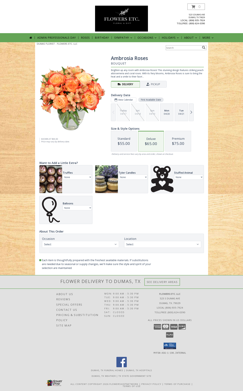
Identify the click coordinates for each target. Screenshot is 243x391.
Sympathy (123, 37)
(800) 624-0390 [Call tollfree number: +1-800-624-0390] (197, 23)
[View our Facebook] (121, 366)
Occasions (147, 37)
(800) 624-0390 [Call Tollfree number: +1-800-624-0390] (176, 312)
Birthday (102, 37)
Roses (85, 37)
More (208, 37)
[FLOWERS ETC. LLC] (121, 18)
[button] (196, 7)
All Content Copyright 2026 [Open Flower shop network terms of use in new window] (89, 383)
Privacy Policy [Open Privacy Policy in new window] (151, 383)
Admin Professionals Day (56, 37)
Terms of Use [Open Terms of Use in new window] (132, 386)
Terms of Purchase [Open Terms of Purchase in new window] (177, 383)
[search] (203, 47)
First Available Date (151, 99)
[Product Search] (183, 47)
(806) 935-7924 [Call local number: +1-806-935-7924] (197, 20)
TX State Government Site (135, 375)
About (191, 37)
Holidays (170, 37)
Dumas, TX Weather (104, 375)
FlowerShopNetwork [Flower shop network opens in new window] (123, 383)
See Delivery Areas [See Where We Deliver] (162, 282)
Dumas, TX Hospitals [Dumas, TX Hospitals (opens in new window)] (139, 370)
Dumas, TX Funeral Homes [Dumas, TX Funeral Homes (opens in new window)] (107, 370)
